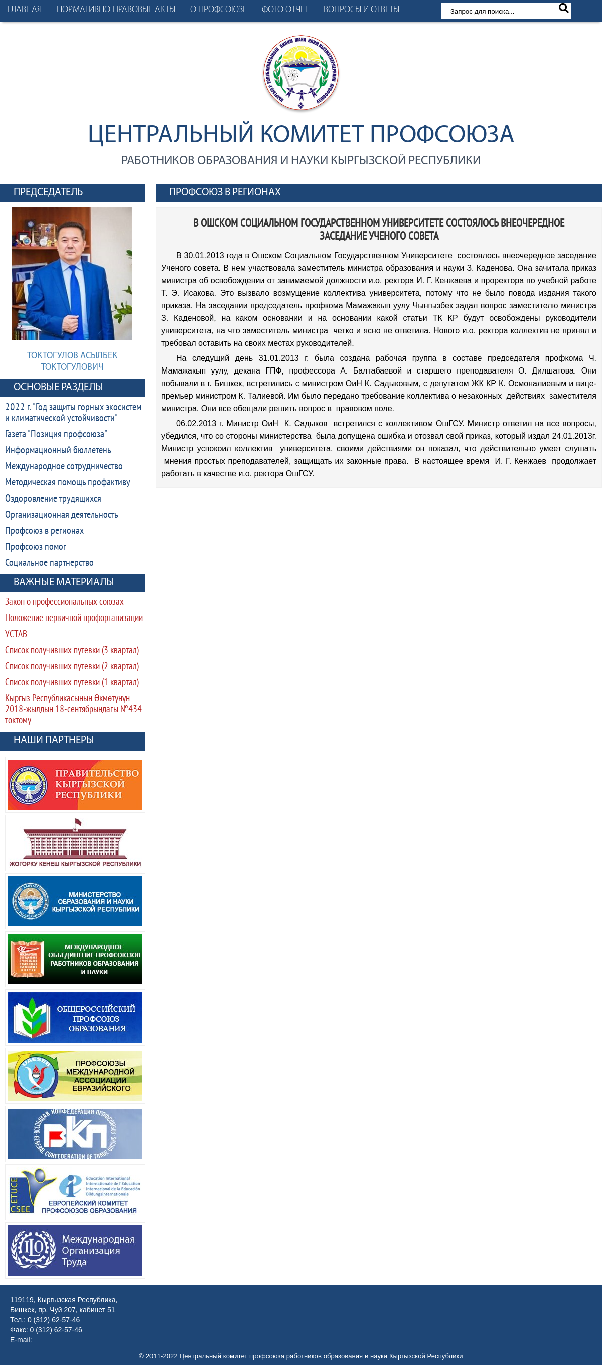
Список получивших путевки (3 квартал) (72, 651)
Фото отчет (285, 10)
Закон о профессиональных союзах (64, 602)
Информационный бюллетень (58, 450)
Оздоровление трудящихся (53, 499)
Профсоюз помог (35, 547)
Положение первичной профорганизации (74, 618)
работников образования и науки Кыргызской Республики (301, 161)
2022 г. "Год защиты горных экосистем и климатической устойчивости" (73, 413)
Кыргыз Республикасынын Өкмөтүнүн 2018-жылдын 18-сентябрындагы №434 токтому (73, 710)
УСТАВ (16, 635)
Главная (25, 10)
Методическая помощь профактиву (67, 482)
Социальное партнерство (49, 563)
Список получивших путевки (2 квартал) (72, 667)
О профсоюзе (218, 10)
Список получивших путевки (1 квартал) (72, 683)
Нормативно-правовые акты (116, 10)
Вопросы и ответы (361, 10)
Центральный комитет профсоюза (301, 136)
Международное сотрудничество (64, 466)
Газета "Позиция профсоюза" (56, 434)
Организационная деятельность (61, 515)
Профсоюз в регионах (44, 531)
